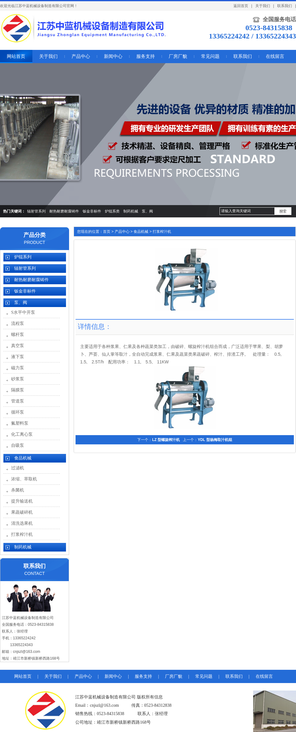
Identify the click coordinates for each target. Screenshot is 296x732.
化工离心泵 (22, 434)
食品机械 (22, 458)
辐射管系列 (36, 211)
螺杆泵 (17, 334)
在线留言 (264, 676)
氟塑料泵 (19, 423)
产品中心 (122, 231)
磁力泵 (17, 368)
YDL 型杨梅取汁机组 (215, 440)
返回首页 (240, 6)
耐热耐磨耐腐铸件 (64, 211)
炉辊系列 (22, 257)
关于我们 (262, 6)
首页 (106, 231)
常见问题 (203, 676)
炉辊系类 (112, 211)
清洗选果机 (22, 523)
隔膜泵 (17, 390)
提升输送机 (22, 501)
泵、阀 (147, 211)
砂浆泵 (17, 379)
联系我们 (284, 6)
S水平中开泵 (23, 312)
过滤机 (17, 468)
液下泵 (17, 356)
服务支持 (143, 676)
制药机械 (130, 211)
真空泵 (17, 345)
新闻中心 (113, 676)
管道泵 (17, 401)
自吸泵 (17, 445)
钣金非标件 (92, 211)
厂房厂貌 (173, 676)
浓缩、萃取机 (24, 479)
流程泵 (17, 323)
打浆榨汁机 (22, 534)
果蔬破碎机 (22, 512)
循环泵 (17, 412)
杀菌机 (17, 490)
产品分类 (34, 235)
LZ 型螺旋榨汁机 (166, 440)
